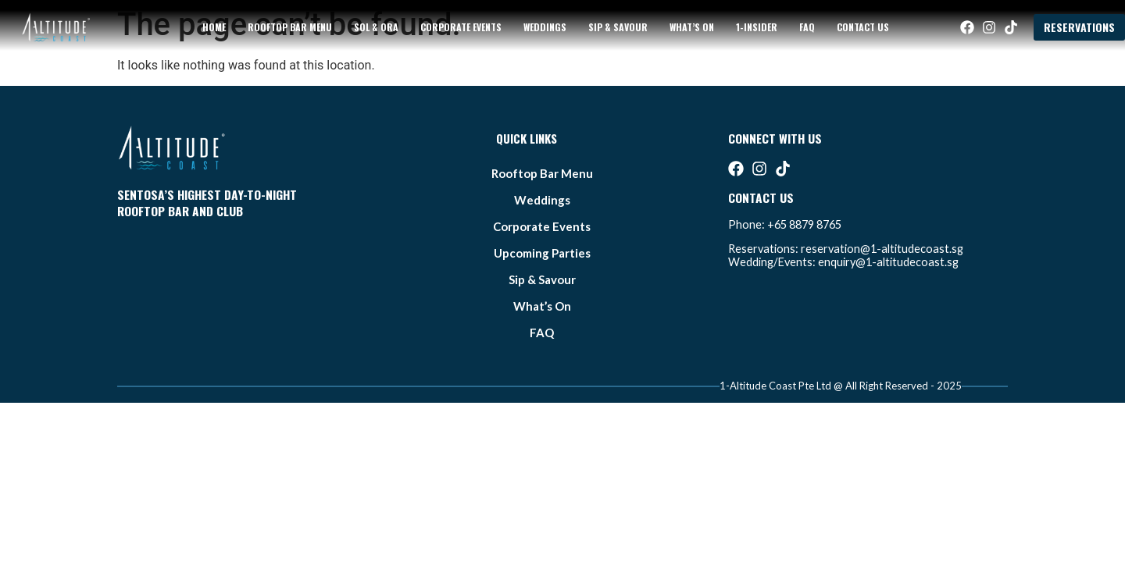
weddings (544, 27)
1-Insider (756, 27)
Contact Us (863, 27)
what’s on (692, 27)
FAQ (807, 27)
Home (214, 27)
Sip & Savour (618, 27)
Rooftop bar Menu (290, 27)
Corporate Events (461, 27)
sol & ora (376, 27)
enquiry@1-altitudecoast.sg (888, 262)
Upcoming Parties (542, 253)
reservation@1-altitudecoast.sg (882, 248)
